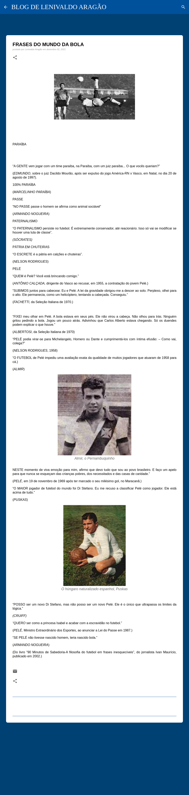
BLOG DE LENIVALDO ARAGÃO (58, 7)
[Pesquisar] (183, 7)
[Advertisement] (94, 757)
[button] (15, 57)
